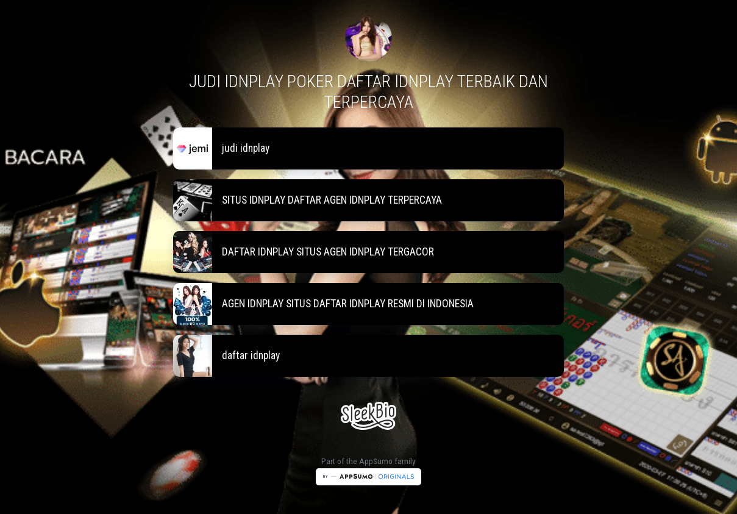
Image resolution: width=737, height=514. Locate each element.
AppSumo (376, 461)
